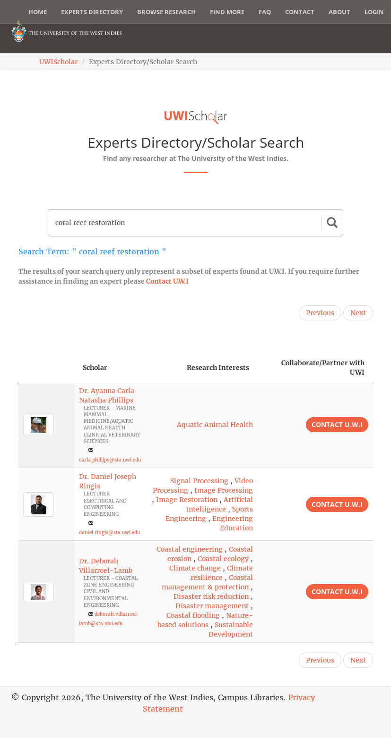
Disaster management (212, 606)
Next (358, 313)
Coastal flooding (193, 615)
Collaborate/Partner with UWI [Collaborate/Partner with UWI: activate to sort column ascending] (323, 368)
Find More (227, 12)
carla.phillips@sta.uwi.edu (110, 460)
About (339, 12)
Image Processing (223, 490)
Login (374, 12)
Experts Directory (92, 12)
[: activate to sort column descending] (46, 367)
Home (37, 12)
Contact (299, 12)
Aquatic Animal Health (215, 424)
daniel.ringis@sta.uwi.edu (109, 532)
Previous (320, 313)
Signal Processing (199, 481)
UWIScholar (58, 62)
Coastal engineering (189, 549)
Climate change (195, 568)
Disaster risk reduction (211, 596)
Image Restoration (186, 499)
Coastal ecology (223, 558)
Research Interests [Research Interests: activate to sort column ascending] (218, 367)
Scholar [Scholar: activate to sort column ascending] (95, 367)
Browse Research (166, 12)
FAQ (265, 12)
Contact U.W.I (167, 281)
